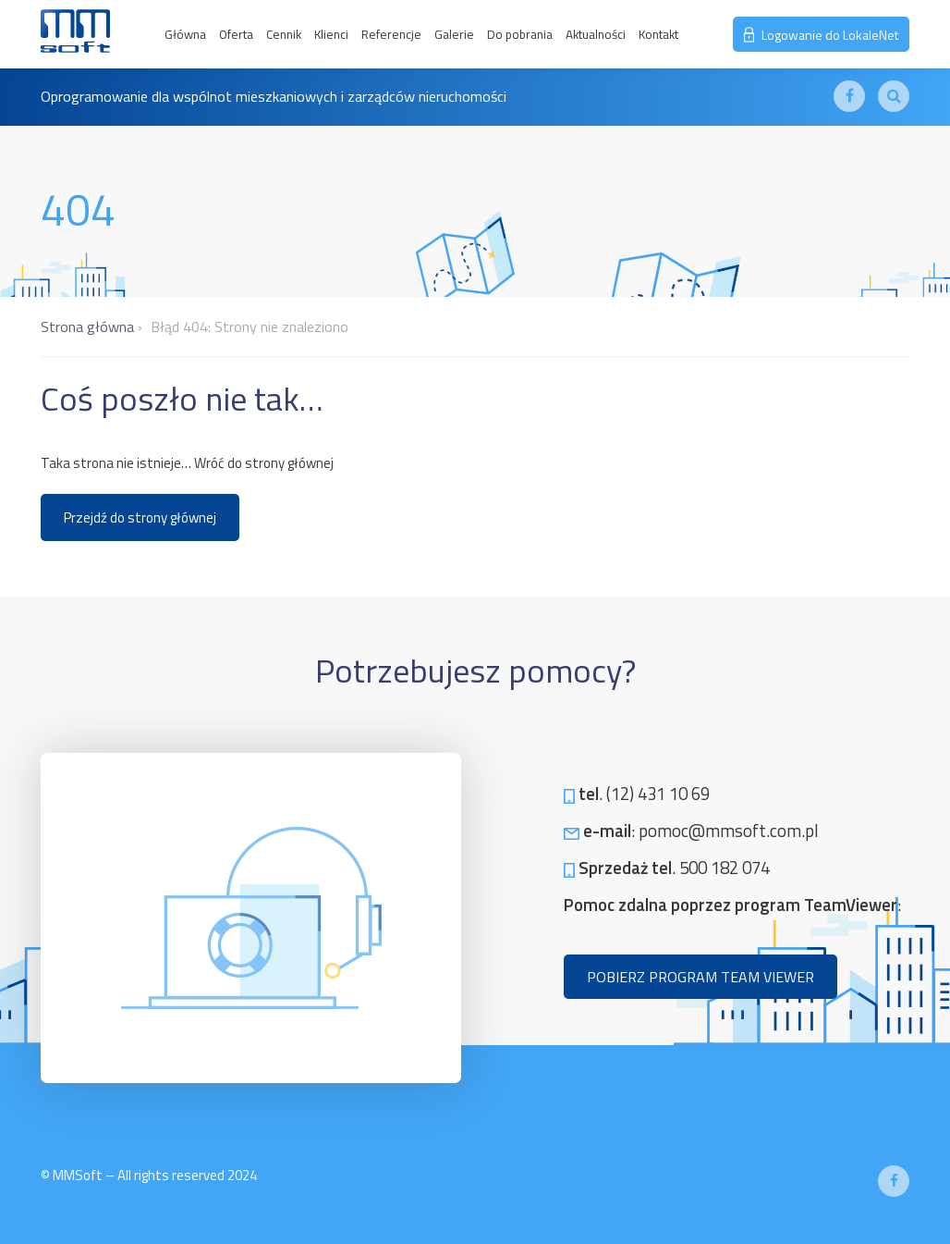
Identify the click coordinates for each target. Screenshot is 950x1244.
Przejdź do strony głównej (140, 517)
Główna (185, 34)
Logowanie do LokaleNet (821, 34)
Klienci (331, 34)
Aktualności (596, 34)
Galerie (454, 34)
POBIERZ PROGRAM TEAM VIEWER (700, 977)
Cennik (283, 34)
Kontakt (658, 34)
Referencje (391, 34)
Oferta (236, 34)
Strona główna (87, 326)
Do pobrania (520, 34)
